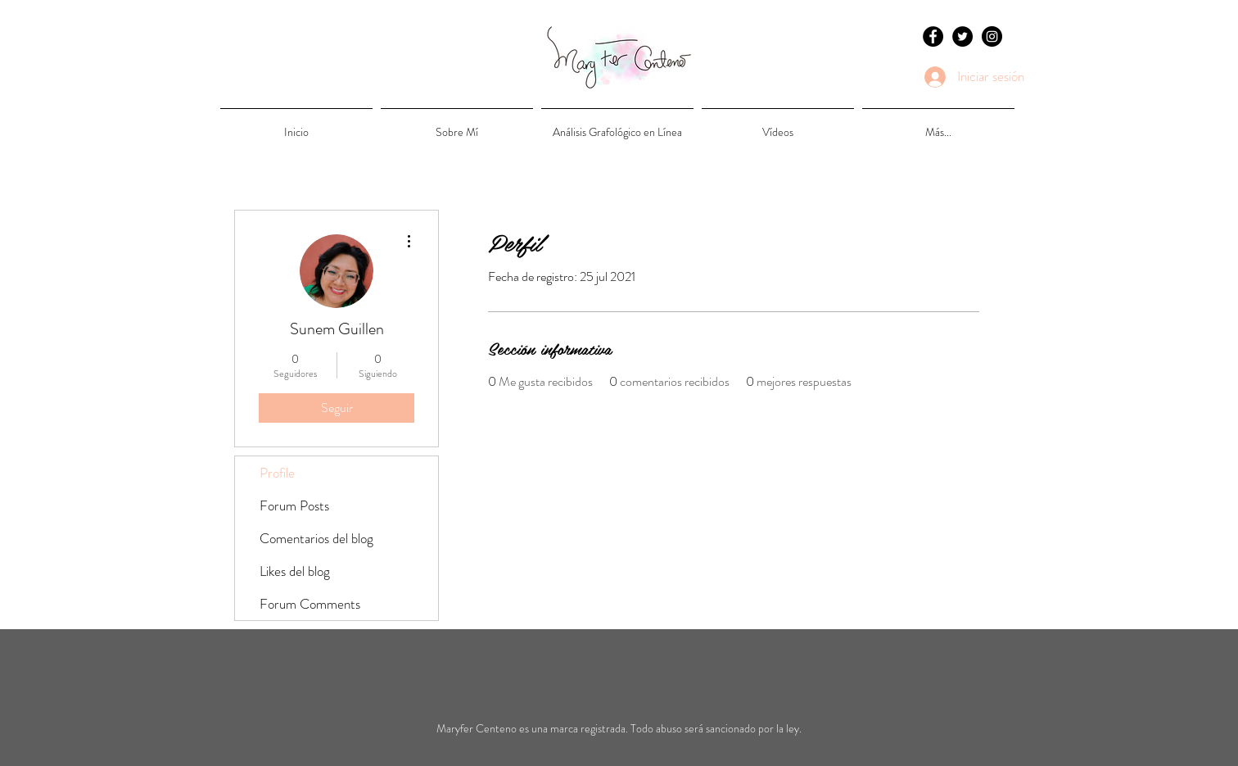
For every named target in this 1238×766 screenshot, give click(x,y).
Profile (277, 473)
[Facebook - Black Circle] (933, 36)
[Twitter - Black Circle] (962, 36)
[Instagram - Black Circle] (992, 36)
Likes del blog (295, 571)
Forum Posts (294, 505)
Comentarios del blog (316, 538)
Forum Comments (310, 604)
